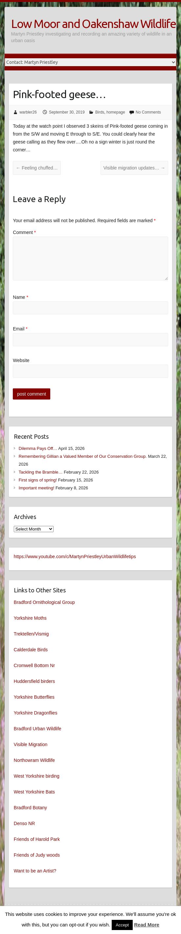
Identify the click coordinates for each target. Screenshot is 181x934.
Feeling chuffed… (36, 167)
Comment (24, 232)
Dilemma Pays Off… (38, 448)
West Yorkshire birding (36, 776)
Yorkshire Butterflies (34, 697)
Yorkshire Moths (30, 618)
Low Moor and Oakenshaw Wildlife (93, 23)
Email (20, 328)
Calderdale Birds (31, 649)
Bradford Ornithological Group (44, 602)
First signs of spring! (38, 480)
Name (20, 297)
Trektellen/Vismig (31, 633)
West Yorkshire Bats (34, 791)
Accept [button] (122, 924)
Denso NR (24, 823)
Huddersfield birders (34, 681)
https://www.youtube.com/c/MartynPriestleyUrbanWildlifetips (75, 556)
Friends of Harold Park (37, 839)
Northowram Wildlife (34, 760)
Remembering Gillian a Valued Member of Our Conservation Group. (83, 456)
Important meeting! (36, 487)
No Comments (148, 112)
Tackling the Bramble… (41, 472)
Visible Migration (30, 744)
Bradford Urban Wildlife (37, 728)
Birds (99, 112)
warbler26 (28, 112)
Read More (146, 924)
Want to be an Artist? (35, 870)
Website (21, 360)
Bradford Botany (30, 807)
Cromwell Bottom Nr (34, 665)
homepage (115, 112)
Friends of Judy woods (37, 855)
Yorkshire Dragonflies (35, 712)
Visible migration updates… (134, 167)
